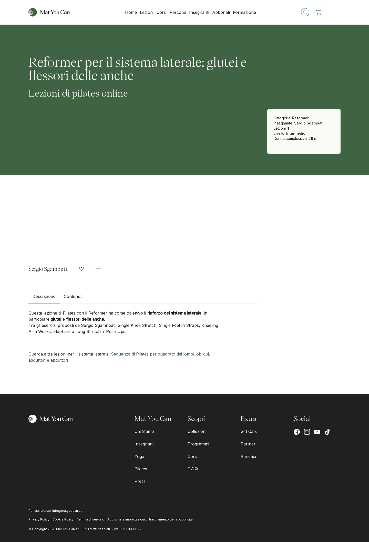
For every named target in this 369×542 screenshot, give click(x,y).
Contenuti (73, 296)
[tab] (44, 298)
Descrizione (44, 296)
